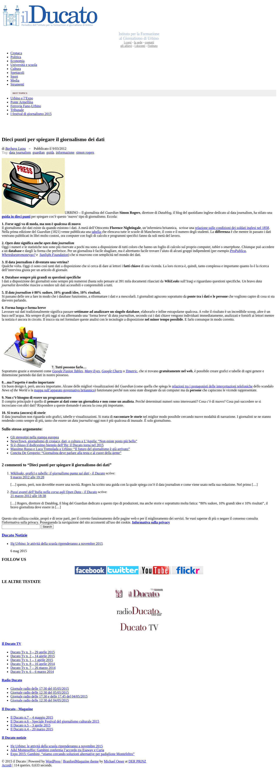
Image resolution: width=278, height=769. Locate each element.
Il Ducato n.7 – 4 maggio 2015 (31, 717)
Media (14, 80)
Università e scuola (23, 65)
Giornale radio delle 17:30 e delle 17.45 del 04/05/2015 (49, 696)
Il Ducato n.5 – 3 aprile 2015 (30, 725)
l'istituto (152, 46)
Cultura (15, 69)
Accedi (7, 765)
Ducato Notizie (14, 535)
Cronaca (16, 53)
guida (50, 152)
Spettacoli (17, 72)
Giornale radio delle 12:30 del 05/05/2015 (39, 692)
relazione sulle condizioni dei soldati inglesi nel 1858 (232, 228)
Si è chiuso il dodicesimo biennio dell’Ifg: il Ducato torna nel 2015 (57, 445)
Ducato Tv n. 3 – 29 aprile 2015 (32, 652)
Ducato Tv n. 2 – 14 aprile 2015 (32, 656)
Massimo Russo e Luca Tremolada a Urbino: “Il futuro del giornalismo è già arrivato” (70, 449)
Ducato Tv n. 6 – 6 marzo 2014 (32, 671)
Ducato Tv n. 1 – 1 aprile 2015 (31, 660)
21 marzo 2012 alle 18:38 (28, 496)
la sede (138, 42)
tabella (97, 232)
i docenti (140, 46)
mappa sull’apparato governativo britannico (64, 390)
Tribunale (17, 110)
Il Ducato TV (11, 643)
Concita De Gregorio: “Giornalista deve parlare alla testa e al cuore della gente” (65, 453)
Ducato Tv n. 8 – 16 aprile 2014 (32, 664)
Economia (17, 61)
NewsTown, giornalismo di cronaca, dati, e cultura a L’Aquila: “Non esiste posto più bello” (73, 441)
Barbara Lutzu (15, 148)
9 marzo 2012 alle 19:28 (27, 477)
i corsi (128, 42)
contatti (149, 42)
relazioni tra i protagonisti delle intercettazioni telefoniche (212, 386)
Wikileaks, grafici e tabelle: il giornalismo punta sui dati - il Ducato (57, 473)
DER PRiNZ (137, 761)
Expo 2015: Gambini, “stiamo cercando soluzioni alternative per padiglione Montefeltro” (72, 754)
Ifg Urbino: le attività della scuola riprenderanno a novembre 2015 (56, 543)
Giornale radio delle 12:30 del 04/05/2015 (39, 700)
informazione (65, 152)
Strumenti (17, 84)
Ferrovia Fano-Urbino (25, 106)
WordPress (53, 761)
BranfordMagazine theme (81, 761)
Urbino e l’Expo (21, 98)
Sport (14, 76)
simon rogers (85, 152)
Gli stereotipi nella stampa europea (34, 437)
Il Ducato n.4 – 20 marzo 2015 (31, 729)
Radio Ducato (12, 680)
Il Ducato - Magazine (17, 709)
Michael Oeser (114, 761)
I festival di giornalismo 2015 (30, 114)
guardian (39, 152)
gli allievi (126, 46)
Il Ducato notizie (14, 737)
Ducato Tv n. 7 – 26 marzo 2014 (33, 668)
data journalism (20, 152)
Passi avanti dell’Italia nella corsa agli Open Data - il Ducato (53, 492)
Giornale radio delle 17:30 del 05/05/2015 (39, 688)
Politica (15, 57)
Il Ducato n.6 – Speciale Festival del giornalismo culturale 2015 (54, 721)
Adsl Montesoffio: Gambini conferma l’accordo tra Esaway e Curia (57, 750)
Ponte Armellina (21, 102)
